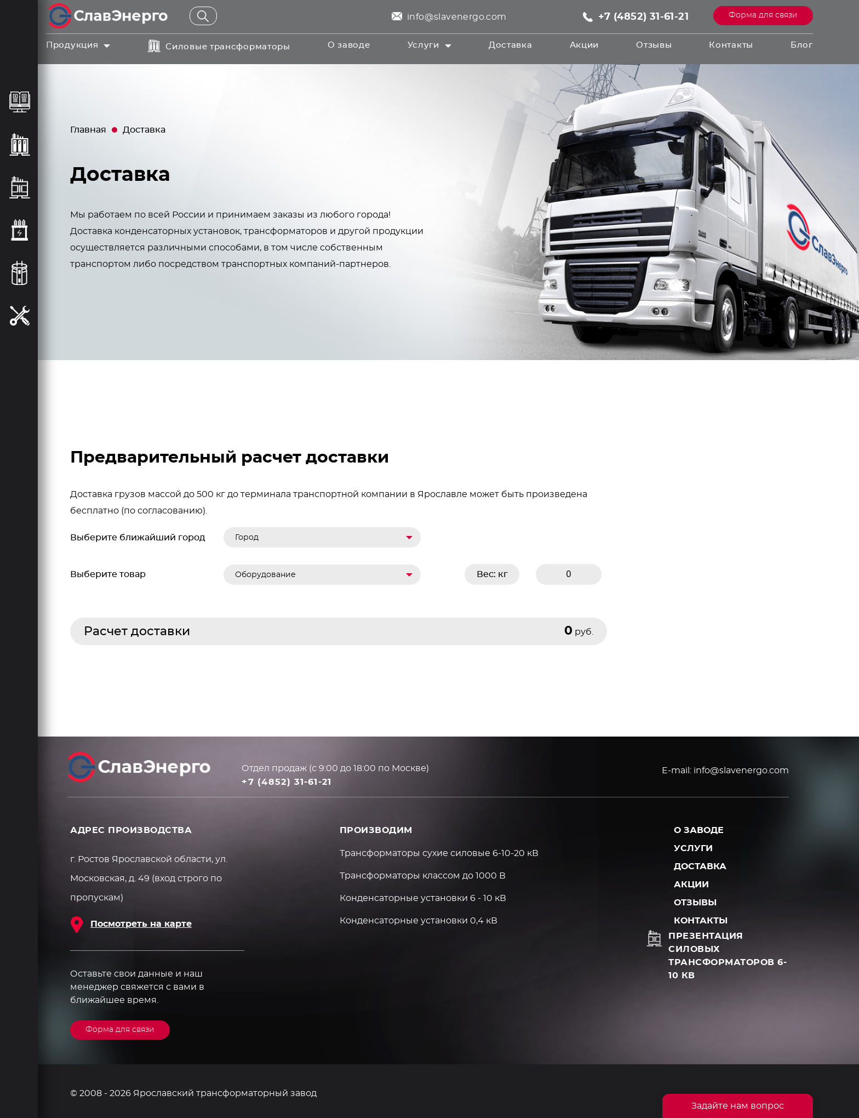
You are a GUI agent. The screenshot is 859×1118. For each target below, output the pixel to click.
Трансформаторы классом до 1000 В (423, 875)
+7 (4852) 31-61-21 (643, 17)
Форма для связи (763, 15)
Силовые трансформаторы (227, 47)
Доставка (510, 45)
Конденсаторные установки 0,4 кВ (418, 920)
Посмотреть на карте (141, 924)
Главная (88, 130)
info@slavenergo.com (457, 17)
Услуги (423, 45)
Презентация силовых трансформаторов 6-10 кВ (727, 956)
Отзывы (654, 45)
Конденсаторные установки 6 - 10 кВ (423, 898)
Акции (584, 45)
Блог (802, 45)
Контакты (731, 45)
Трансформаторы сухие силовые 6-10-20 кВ (439, 853)
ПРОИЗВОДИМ (376, 830)
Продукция (72, 45)
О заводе (349, 45)
